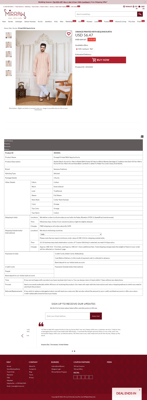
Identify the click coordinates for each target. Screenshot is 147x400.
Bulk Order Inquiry (60, 6)
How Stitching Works (13, 369)
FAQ (8, 377)
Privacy (31, 377)
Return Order (44, 6)
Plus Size (132, 21)
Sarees (10, 21)
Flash (141, 21)
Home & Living (120, 21)
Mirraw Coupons (79, 366)
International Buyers (58, 366)
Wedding (71, 21)
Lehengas (18, 21)
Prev (23, 335)
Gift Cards (75, 6)
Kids (56, 21)
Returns (6, 149)
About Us (32, 366)
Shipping (7, 144)
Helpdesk (10, 380)
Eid (81, 21)
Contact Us (32, 369)
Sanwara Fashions (60, 169)
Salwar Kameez (30, 21)
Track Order (35, 6)
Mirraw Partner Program (59, 372)
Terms (31, 375)
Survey (52, 6)
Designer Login (56, 369)
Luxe (98, 21)
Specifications (8, 141)
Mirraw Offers (78, 369)
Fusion (108, 21)
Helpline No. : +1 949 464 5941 (16, 383)
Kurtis (40, 21)
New (4, 21)
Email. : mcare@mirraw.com (15, 386)
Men (61, 21)
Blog (30, 372)
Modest (89, 21)
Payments (7, 146)
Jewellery (48, 21)
